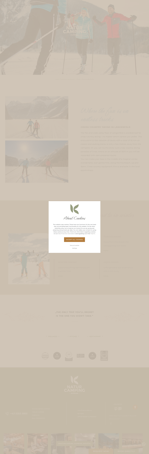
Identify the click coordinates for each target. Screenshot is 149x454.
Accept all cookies (74, 239)
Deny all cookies (74, 245)
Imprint (92, 233)
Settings (74, 248)
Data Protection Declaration (66, 233)
